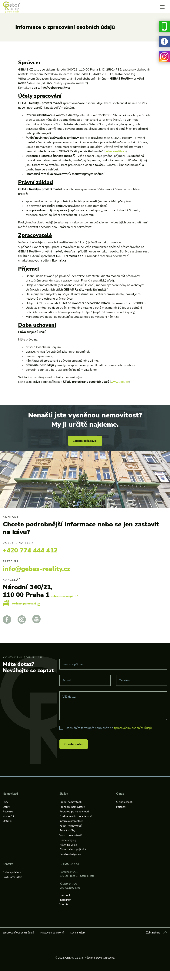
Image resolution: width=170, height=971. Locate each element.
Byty (5, 802)
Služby (63, 794)
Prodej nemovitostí (70, 802)
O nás (120, 794)
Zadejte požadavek (85, 441)
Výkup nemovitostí (70, 835)
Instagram (65, 900)
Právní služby (67, 830)
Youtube (64, 904)
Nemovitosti (10, 794)
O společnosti (124, 802)
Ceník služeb (77, 932)
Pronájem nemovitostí (72, 807)
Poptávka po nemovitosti (74, 811)
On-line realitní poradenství (75, 816)
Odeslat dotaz (73, 744)
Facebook (65, 895)
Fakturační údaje (12, 877)
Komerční (8, 816)
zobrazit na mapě (64, 596)
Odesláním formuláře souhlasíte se (108, 728)
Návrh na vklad (68, 845)
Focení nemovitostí (70, 826)
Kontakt (8, 864)
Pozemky (8, 811)
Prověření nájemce (70, 854)
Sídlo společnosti (13, 872)
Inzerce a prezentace (71, 821)
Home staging (67, 840)
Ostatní (7, 821)
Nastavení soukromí (52, 932)
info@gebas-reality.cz (36, 568)
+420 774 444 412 (30, 550)
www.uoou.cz (120, 382)
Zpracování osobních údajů (18, 932)
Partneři (120, 807)
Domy (6, 807)
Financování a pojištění (72, 849)
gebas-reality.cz (115, 151)
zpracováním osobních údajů (133, 728)
